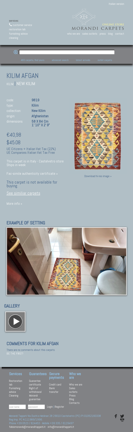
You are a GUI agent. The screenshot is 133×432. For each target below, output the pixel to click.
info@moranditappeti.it (61, 427)
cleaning (13, 38)
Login (50, 407)
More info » (14, 203)
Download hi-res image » (97, 176)
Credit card (55, 384)
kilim (10, 84)
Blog (71, 399)
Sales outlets (73, 390)
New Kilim (26, 83)
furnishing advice (18, 33)
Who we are (75, 384)
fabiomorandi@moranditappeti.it (27, 427)
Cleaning (13, 395)
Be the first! (15, 353)
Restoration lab (15, 382)
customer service (20, 25)
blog (110, 33)
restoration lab (17, 29)
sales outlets (89, 33)
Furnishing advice (14, 390)
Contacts (74, 403)
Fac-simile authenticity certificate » (32, 173)
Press (72, 395)
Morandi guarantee (34, 397)
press (103, 33)
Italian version (116, 4)
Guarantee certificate (35, 382)
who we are (73, 33)
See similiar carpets (23, 193)
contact (119, 33)
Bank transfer (53, 390)
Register (59, 407)
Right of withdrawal (35, 390)
